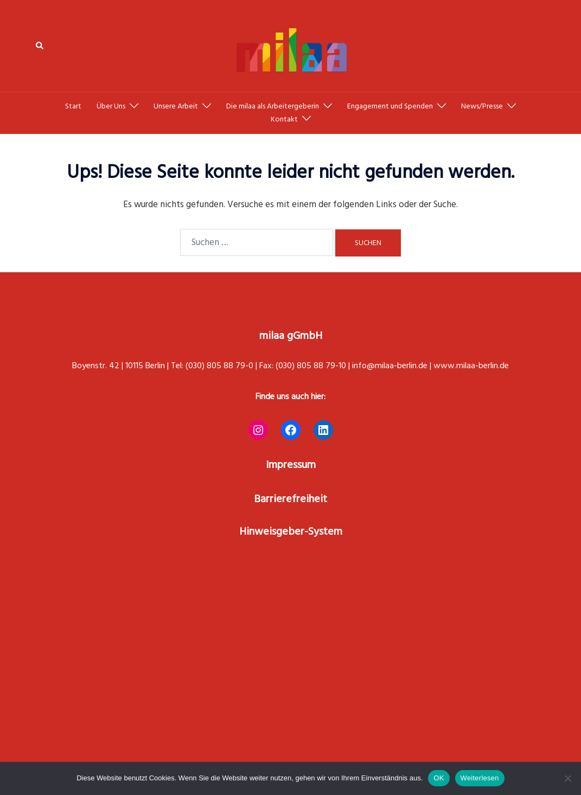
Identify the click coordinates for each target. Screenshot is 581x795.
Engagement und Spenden (390, 106)
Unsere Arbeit (176, 106)
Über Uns (111, 106)
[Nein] (567, 778)
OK (438, 778)
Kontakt (284, 119)
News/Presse (482, 106)
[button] (40, 46)
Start (73, 106)
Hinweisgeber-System (290, 531)
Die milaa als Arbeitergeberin (272, 106)
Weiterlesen (480, 778)
